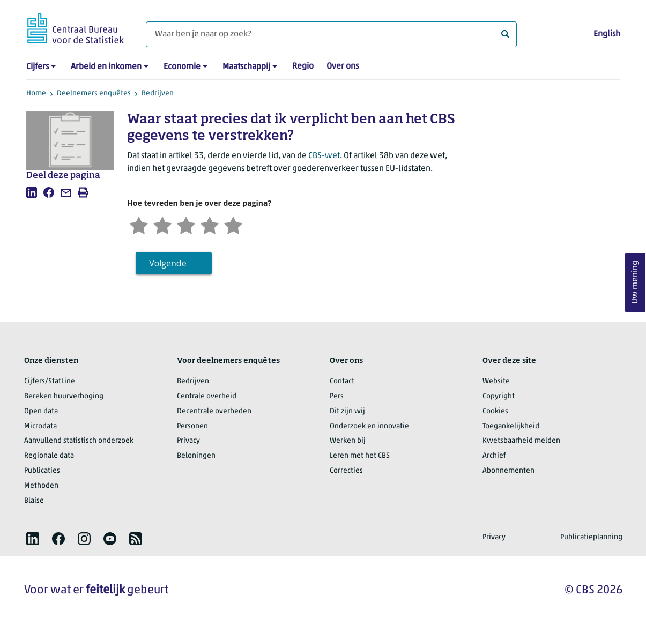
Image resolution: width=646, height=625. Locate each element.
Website (496, 381)
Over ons (342, 66)
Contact (342, 381)
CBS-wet (324, 156)
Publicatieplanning (591, 537)
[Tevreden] (209, 224)
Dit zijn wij (347, 411)
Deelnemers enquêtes (94, 93)
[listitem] (31, 192)
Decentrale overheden (214, 411)
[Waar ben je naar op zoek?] (331, 34)
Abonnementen (508, 470)
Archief (494, 455)
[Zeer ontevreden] (139, 224)
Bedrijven (158, 93)
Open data (41, 411)
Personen (192, 426)
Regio (303, 66)
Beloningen (196, 455)
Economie (182, 67)
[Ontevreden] (162, 224)
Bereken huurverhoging (63, 396)
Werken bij (348, 440)
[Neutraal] (186, 224)
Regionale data (49, 455)
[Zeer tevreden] (233, 224)
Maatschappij (246, 67)
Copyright (498, 396)
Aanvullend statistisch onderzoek (78, 440)
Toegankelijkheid (510, 426)
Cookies (495, 411)
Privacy (188, 440)
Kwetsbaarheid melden (521, 440)
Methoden (41, 485)
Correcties (346, 470)
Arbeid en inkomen (106, 67)
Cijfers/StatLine (49, 381)
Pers (337, 396)
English (606, 34)
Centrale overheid (206, 396)
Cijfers (37, 67)
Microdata (40, 426)
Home (36, 93)
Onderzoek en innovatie (369, 426)
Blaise (34, 500)
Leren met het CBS (360, 455)
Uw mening (635, 282)
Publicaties (42, 470)
